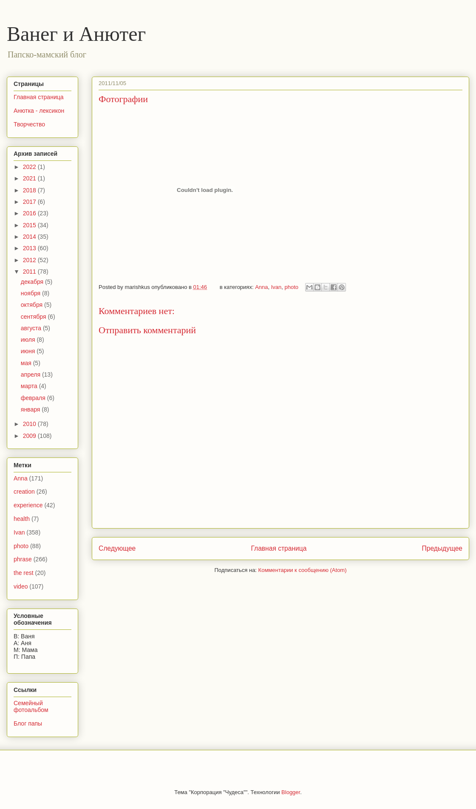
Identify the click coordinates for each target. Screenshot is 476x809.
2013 (30, 248)
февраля (34, 397)
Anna (261, 287)
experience (28, 505)
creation (24, 491)
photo (292, 287)
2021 (30, 178)
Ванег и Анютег (76, 34)
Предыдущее (442, 548)
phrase (23, 559)
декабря (33, 281)
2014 (30, 236)
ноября (31, 293)
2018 (30, 190)
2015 (30, 225)
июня (29, 351)
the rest (24, 572)
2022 (30, 166)
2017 (30, 201)
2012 (30, 260)
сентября (34, 316)
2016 (30, 213)
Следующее (117, 548)
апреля (31, 374)
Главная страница (278, 548)
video (21, 586)
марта (30, 386)
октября (32, 304)
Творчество (29, 124)
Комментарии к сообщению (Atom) (302, 570)
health (22, 518)
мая (27, 363)
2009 (30, 435)
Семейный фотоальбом (31, 707)
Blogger (290, 792)
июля (29, 339)
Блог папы (28, 723)
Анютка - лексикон (39, 110)
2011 (30, 271)
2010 (30, 423)
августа (32, 328)
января (31, 409)
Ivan (276, 287)
